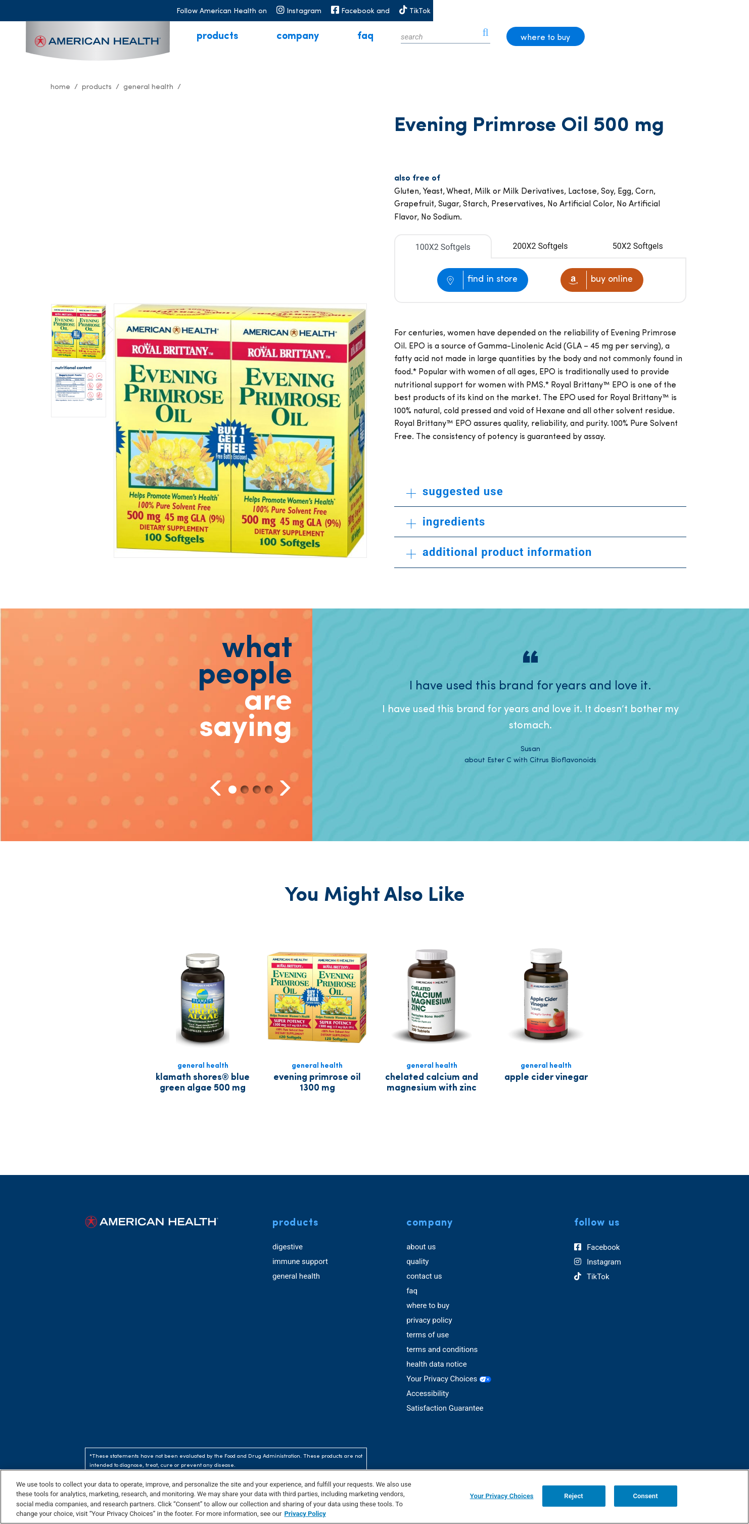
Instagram (597, 1262)
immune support (300, 1261)
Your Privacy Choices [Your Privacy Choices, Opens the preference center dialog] (502, 1496)
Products (97, 87)
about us (421, 1246)
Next (283, 788)
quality (417, 1261)
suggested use (454, 491)
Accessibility (427, 1393)
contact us (424, 1276)
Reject (573, 1496)
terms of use (427, 1334)
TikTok (592, 1277)
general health (296, 1276)
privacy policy (429, 1320)
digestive (287, 1246)
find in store (492, 279)
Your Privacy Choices (448, 1378)
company (367, 36)
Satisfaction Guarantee (444, 1408)
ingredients (446, 521)
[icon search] (611, 36)
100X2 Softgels (443, 247)
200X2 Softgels (540, 246)
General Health (148, 87)
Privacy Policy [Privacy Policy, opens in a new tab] (304, 1513)
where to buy (671, 38)
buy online (612, 279)
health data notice (436, 1364)
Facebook (597, 1247)
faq (435, 36)
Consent (645, 1496)
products (286, 36)
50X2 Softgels (638, 246)
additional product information (499, 552)
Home (60, 87)
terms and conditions (442, 1349)
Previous (216, 788)
